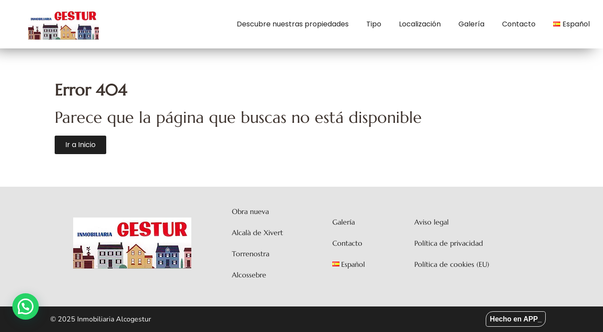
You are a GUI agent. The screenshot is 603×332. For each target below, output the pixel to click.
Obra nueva (250, 211)
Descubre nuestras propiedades (293, 24)
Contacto (519, 24)
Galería (471, 24)
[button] (25, 306)
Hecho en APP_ (516, 319)
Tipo (373, 24)
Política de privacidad (448, 243)
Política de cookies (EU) (451, 264)
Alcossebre (249, 274)
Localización (420, 24)
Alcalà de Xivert (257, 232)
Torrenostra (250, 253)
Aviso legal (431, 222)
